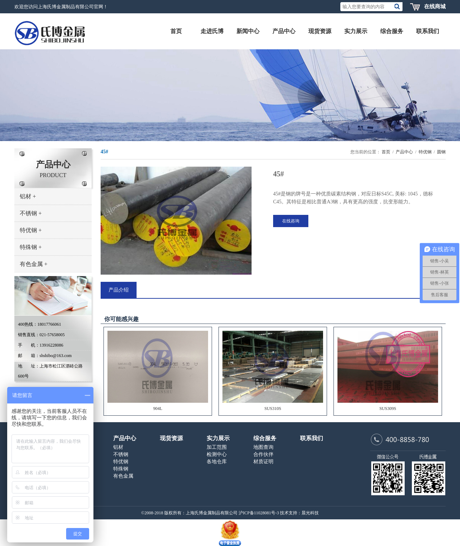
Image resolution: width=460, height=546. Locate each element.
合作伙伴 (263, 454)
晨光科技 (310, 512)
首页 (386, 151)
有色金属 (33, 264)
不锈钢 (31, 213)
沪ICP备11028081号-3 (259, 512)
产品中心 (404, 151)
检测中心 (217, 454)
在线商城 (435, 6)
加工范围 (217, 447)
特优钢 (31, 230)
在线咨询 (290, 221)
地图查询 (263, 447)
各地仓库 (217, 461)
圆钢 (441, 151)
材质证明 (263, 461)
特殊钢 (31, 247)
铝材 (28, 196)
